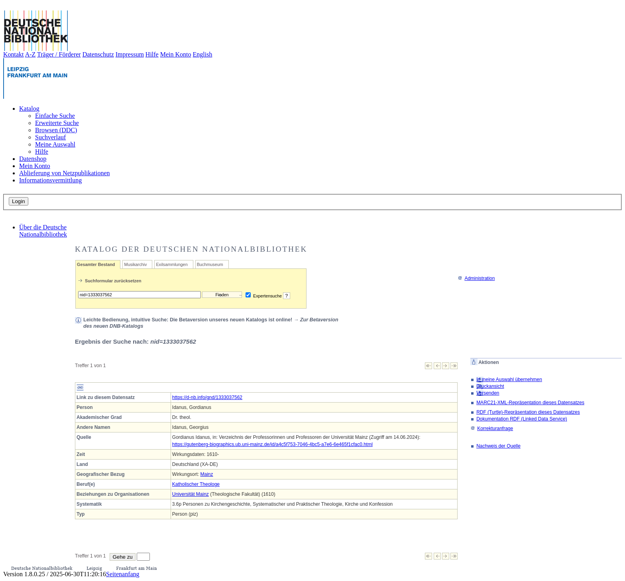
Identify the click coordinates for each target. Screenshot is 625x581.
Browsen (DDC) (56, 130)
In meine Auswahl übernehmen (509, 379)
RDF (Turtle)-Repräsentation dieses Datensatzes (528, 412)
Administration (476, 278)
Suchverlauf (50, 137)
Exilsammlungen (171, 264)
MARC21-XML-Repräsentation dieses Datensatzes (530, 402)
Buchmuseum (210, 264)
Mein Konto (175, 54)
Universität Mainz (190, 494)
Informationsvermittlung (50, 180)
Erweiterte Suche (57, 122)
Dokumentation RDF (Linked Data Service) (521, 419)
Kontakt (13, 54)
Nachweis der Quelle (498, 446)
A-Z (30, 54)
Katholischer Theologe (196, 484)
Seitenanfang (123, 574)
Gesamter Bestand (96, 264)
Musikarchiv (135, 264)
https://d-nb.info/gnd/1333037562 (207, 397)
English (202, 54)
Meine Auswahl (55, 144)
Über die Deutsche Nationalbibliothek (43, 231)
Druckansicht (490, 386)
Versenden (487, 393)
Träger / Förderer (59, 54)
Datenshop (32, 158)
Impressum (130, 54)
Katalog (29, 108)
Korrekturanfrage (491, 428)
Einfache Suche (55, 115)
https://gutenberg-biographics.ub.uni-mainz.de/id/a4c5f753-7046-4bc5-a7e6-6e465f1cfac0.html (272, 444)
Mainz (206, 474)
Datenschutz (98, 54)
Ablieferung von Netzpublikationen (64, 173)
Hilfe (152, 54)
